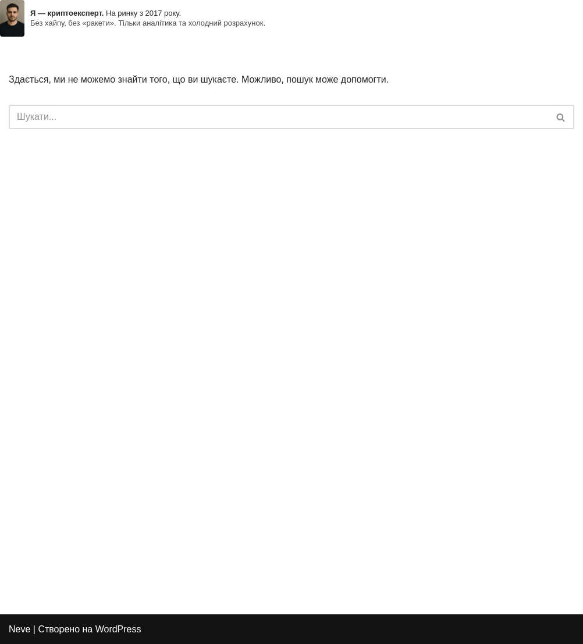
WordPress (118, 629)
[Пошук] (278, 117)
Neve (19, 629)
